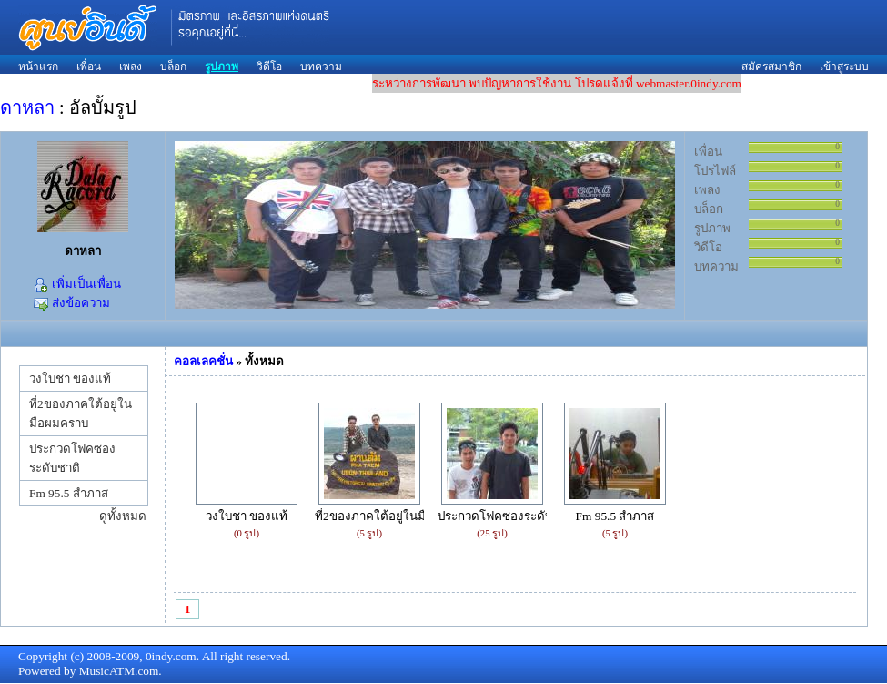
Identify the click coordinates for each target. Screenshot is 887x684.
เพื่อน (88, 66)
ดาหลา (27, 107)
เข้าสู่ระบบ (844, 66)
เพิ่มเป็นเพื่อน (77, 284)
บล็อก (173, 66)
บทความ (321, 66)
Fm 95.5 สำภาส (68, 493)
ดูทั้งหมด (122, 516)
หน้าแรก (38, 66)
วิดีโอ (269, 66)
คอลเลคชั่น (203, 361)
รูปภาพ (221, 66)
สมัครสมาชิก (771, 66)
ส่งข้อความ (71, 303)
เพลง (130, 66)
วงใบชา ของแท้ (70, 378)
